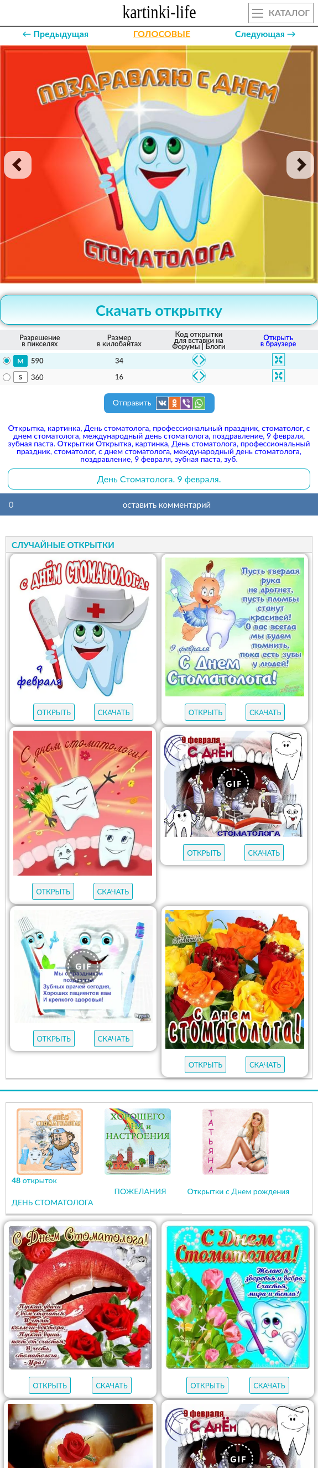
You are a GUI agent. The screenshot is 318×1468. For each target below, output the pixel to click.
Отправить (159, 403)
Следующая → (265, 33)
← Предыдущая (55, 33)
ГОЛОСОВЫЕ (161, 33)
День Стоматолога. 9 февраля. (159, 478)
